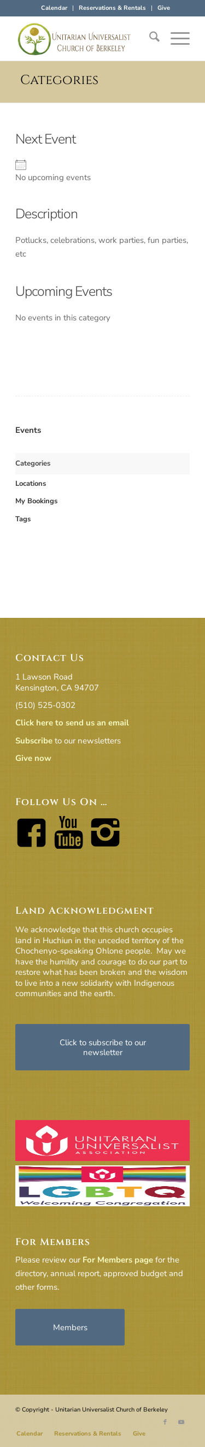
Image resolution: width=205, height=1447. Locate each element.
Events (28, 430)
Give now (33, 758)
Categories (59, 80)
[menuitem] (54, 8)
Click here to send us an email (72, 722)
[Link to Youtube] (181, 1422)
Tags (23, 519)
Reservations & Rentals (112, 8)
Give (163, 8)
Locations (30, 484)
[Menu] (175, 39)
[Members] (70, 1327)
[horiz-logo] (85, 39)
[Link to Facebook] (165, 1422)
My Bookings (36, 501)
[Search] (149, 39)
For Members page (118, 1259)
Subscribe (33, 740)
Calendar (54, 8)
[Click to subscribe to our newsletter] (102, 1047)
